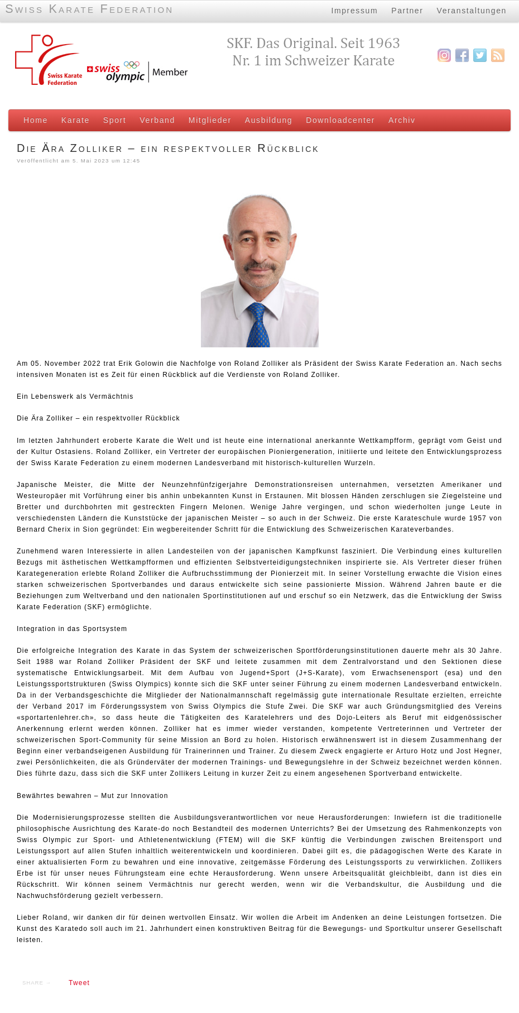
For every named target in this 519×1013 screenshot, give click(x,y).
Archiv (402, 120)
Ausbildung (268, 120)
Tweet (79, 983)
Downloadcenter (340, 120)
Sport (115, 120)
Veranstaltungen (472, 10)
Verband (157, 120)
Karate (75, 120)
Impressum (354, 10)
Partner (407, 10)
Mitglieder (210, 120)
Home (35, 120)
